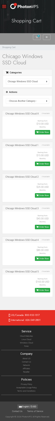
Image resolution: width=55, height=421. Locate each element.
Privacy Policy (26, 384)
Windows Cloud (26, 343)
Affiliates (26, 368)
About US (26, 358)
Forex (26, 346)
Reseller (26, 372)
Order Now (42, 132)
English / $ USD (27, 406)
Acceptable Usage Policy (26, 387)
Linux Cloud (26, 339)
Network (26, 365)
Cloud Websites (26, 336)
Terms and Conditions (26, 391)
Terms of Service (35, 411)
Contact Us (26, 362)
